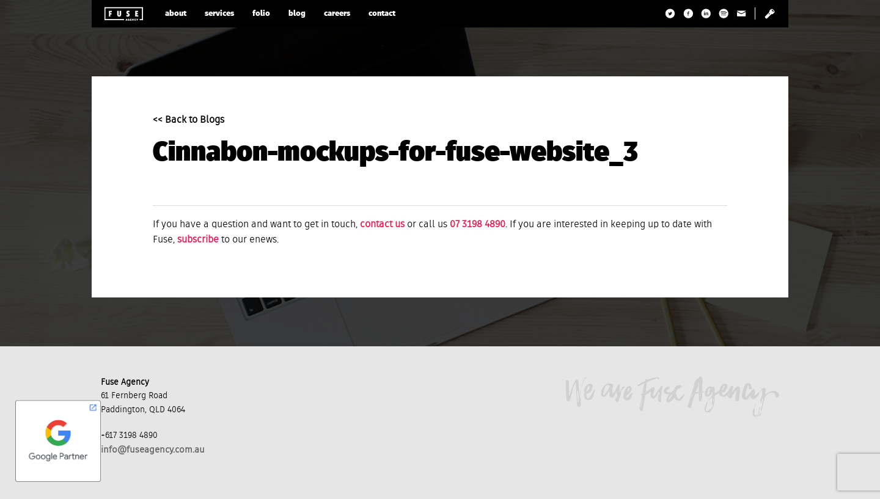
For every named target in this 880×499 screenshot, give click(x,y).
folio (261, 14)
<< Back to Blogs (188, 120)
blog (297, 14)
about (175, 14)
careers (337, 14)
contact (382, 14)
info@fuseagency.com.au (153, 449)
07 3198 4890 (477, 225)
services (219, 14)
